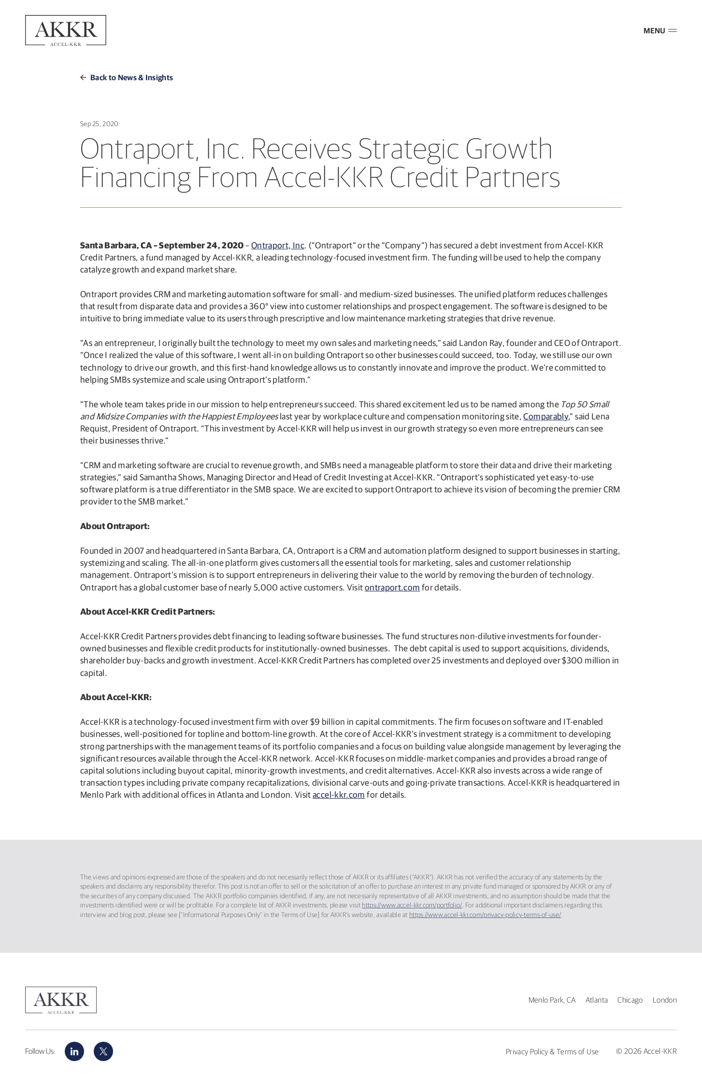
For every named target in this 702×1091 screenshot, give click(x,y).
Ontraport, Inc (277, 245)
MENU (660, 30)
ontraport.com (392, 587)
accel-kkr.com (339, 795)
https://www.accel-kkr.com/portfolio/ (412, 905)
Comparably (545, 416)
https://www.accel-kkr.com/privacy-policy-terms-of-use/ (485, 915)
